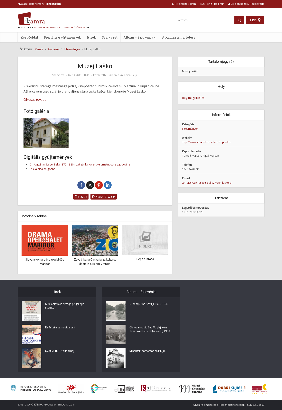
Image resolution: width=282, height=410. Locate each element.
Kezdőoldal (29, 37)
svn (202, 3)
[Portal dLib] (124, 389)
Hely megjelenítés (193, 98)
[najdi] (239, 20)
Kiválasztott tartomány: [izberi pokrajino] (39, 3)
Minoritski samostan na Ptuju (147, 351)
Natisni (81, 196)
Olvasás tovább (35, 99)
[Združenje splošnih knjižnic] (259, 389)
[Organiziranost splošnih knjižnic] (71, 389)
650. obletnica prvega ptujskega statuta (64, 306)
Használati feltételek (232, 404)
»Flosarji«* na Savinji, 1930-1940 (149, 304)
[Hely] (255, 20)
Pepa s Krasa (145, 259)
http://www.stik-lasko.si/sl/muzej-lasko (206, 142)
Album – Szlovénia (138, 37)
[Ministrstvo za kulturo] (31, 389)
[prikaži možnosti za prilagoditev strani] (184, 3)
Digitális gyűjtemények (62, 37)
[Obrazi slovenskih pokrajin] (192, 389)
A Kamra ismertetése (178, 37)
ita (215, 3)
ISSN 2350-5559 (255, 404)
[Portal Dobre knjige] (229, 389)
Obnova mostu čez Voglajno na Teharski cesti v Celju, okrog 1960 (149, 329)
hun (222, 3)
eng (209, 3)
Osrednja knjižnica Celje (123, 75)
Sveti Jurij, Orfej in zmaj (59, 351)
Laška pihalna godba (42, 169)
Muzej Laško (190, 71)
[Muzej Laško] (46, 133)
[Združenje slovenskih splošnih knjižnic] (156, 389)
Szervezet (110, 37)
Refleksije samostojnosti (60, 327)
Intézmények (190, 128)
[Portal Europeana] (99, 389)
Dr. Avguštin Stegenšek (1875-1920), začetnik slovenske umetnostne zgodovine (79, 164)
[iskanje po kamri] (205, 20)
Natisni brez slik (103, 196)
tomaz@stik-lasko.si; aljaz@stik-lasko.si (206, 182)
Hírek (91, 37)
